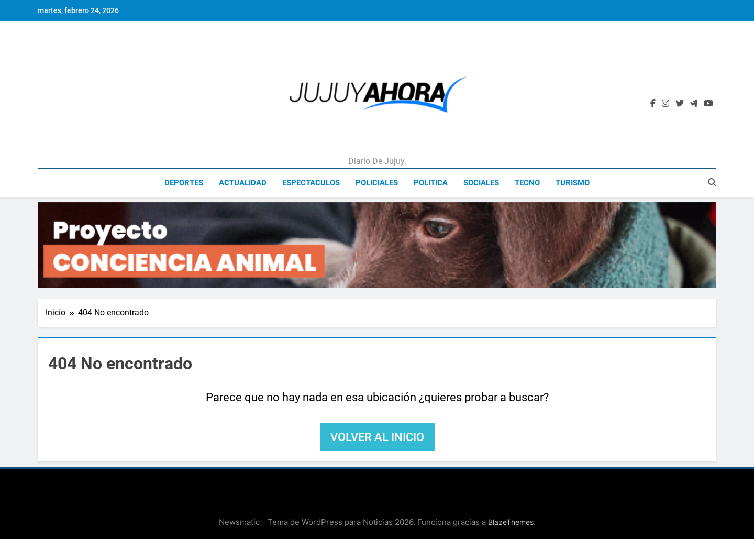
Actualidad (243, 183)
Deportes (183, 183)
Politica (431, 183)
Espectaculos (311, 183)
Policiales (377, 183)
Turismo (573, 183)
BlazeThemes (511, 522)
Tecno (527, 183)
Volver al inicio (377, 437)
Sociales (481, 183)
